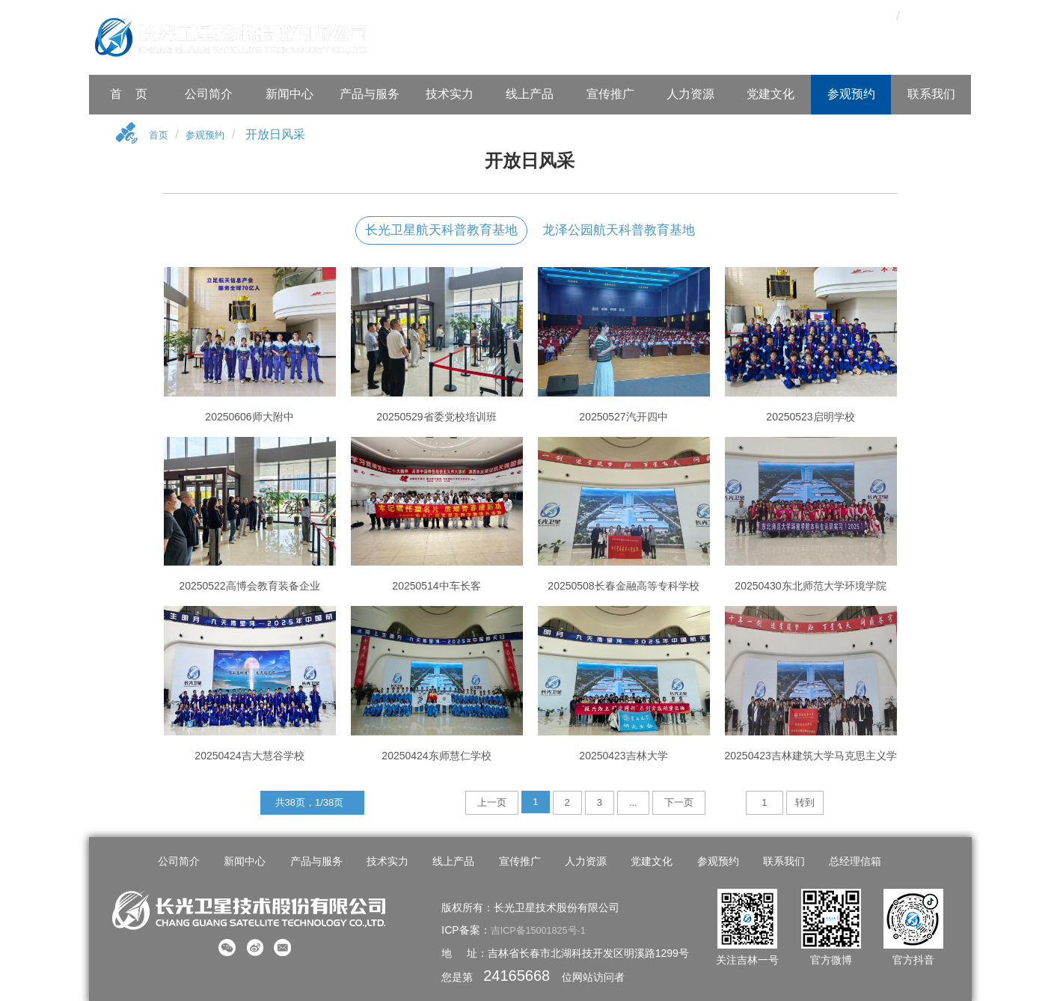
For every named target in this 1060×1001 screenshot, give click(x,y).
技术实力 (450, 94)
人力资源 (690, 94)
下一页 (678, 804)
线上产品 (530, 94)
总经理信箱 (836, 863)
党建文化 (770, 94)
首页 (161, 136)
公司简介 (209, 94)
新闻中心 (289, 94)
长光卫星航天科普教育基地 (441, 232)
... (633, 804)
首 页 (128, 94)
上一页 (491, 804)
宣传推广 (610, 94)
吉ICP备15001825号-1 (543, 928)
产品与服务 (369, 94)
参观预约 (851, 94)
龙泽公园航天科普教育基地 (618, 232)
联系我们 (931, 94)
